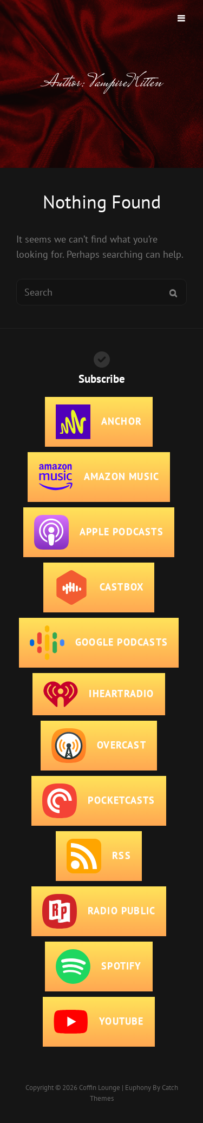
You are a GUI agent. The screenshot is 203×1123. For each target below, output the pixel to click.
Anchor (99, 421)
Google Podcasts (99, 642)
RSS (99, 856)
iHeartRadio (98, 694)
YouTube (98, 1021)
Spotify (98, 966)
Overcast (98, 745)
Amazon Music (98, 477)
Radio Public (98, 911)
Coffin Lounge (99, 1087)
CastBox (98, 587)
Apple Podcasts (98, 532)
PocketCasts (98, 801)
